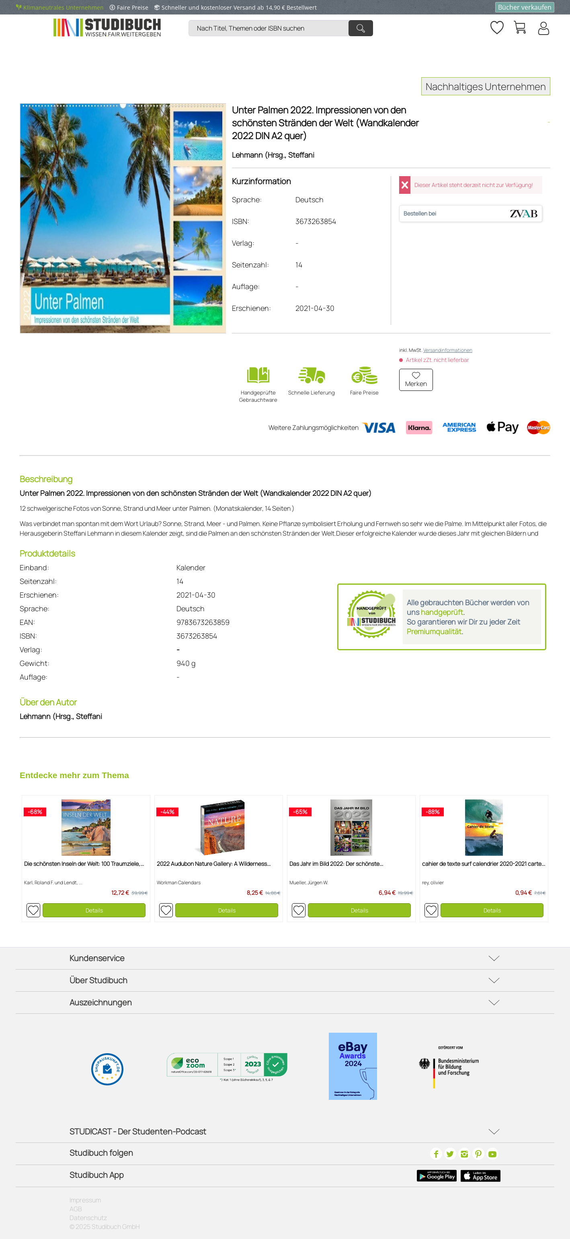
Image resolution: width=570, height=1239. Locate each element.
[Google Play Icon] (437, 1176)
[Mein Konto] (543, 28)
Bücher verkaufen (525, 7)
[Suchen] (361, 28)
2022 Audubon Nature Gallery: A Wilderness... (214, 863)
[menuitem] (283, 18)
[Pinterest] (478, 1154)
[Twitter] (450, 1154)
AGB (76, 1208)
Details (94, 910)
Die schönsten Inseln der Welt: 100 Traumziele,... (84, 863)
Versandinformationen (447, 350)
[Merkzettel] (496, 26)
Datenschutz (88, 1217)
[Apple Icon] (480, 1176)
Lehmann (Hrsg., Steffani (273, 155)
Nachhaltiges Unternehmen (486, 86)
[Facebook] (436, 1154)
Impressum (85, 1200)
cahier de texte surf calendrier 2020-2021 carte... (483, 863)
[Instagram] (464, 1154)
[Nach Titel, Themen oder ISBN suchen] (281, 28)
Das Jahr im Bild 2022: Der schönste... (336, 863)
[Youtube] (492, 1154)
